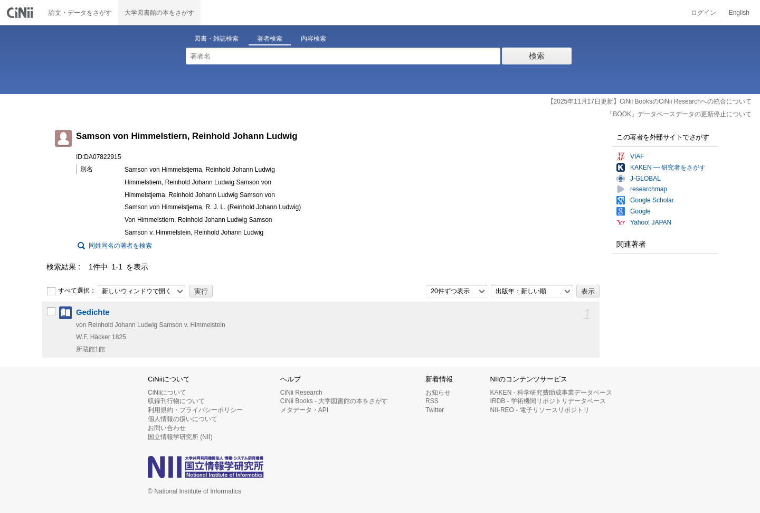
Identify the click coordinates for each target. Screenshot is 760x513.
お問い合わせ (167, 428)
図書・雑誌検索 (216, 38)
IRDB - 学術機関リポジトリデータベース (548, 401)
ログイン (703, 12)
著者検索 (269, 38)
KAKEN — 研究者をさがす (668, 167)
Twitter (434, 410)
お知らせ (438, 392)
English (739, 12)
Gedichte (93, 312)
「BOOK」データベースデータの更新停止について (679, 114)
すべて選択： (71, 291)
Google (640, 211)
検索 (537, 55)
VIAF (637, 156)
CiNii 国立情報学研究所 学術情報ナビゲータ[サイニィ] (21, 12)
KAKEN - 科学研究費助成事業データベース (551, 392)
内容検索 (313, 38)
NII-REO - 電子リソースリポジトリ (540, 410)
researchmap (648, 189)
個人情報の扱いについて (182, 419)
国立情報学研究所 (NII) (180, 437)
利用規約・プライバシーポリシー (195, 410)
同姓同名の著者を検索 (120, 245)
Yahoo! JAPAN (650, 222)
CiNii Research (301, 392)
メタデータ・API (304, 410)
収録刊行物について (176, 401)
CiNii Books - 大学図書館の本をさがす (334, 401)
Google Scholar (652, 200)
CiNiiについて (167, 392)
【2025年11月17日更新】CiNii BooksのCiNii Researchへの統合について (649, 101)
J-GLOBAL (645, 178)
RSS (432, 401)
